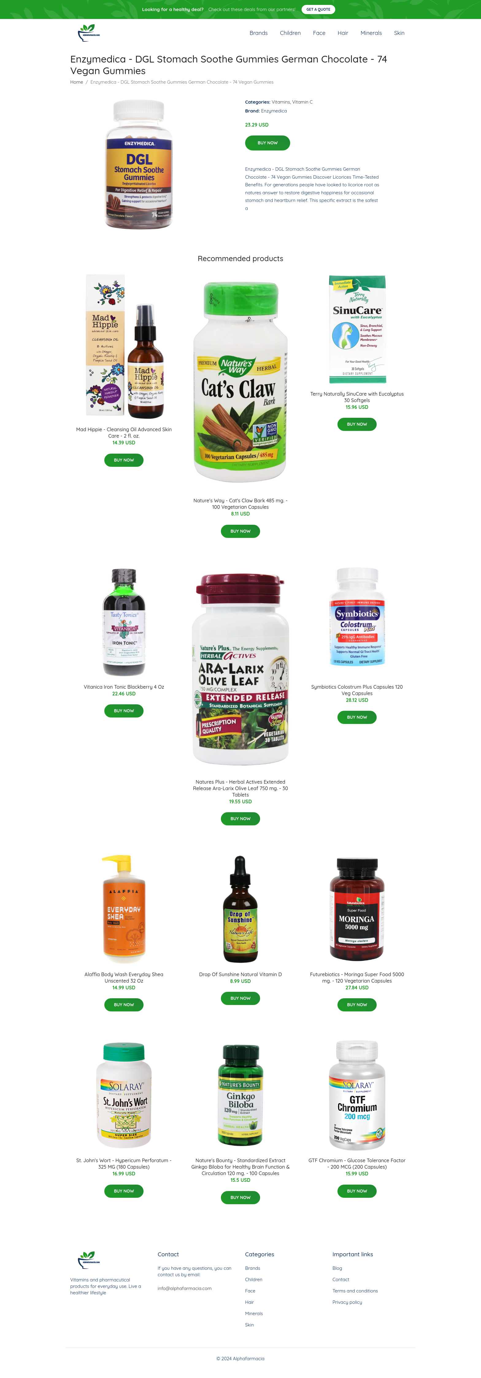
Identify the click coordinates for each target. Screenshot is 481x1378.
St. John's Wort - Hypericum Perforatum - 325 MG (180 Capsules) (123, 1173)
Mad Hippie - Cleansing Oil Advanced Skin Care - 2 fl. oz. (124, 442)
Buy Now (268, 151)
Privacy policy (347, 1311)
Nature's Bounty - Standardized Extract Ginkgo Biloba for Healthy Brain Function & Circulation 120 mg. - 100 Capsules (240, 1176)
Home (76, 91)
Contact (341, 1288)
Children (290, 37)
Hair (343, 37)
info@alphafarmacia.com (185, 1297)
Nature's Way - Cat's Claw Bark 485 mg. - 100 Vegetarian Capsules (240, 512)
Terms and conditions (355, 1300)
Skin (399, 37)
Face (319, 37)
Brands (259, 37)
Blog (337, 1277)
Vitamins (281, 111)
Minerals (371, 37)
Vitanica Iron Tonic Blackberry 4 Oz (124, 696)
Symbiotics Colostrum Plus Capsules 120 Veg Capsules (357, 699)
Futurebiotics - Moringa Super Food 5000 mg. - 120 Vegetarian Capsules (357, 986)
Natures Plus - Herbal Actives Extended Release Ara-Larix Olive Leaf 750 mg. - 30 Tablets (240, 797)
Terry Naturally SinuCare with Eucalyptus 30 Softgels (357, 406)
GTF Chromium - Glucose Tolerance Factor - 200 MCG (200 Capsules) (357, 1173)
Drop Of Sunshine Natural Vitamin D (240, 983)
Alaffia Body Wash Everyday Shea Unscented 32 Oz (124, 986)
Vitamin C (302, 111)
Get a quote (318, 9)
